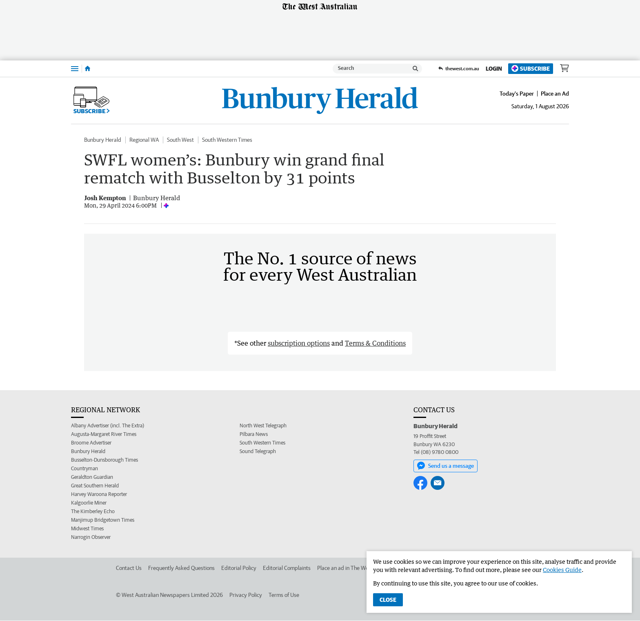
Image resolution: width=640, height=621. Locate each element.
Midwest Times (87, 529)
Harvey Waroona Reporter (99, 494)
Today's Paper (517, 93)
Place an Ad (555, 93)
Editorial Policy (238, 568)
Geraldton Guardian (92, 477)
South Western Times (227, 139)
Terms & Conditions (375, 344)
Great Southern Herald (95, 486)
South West (180, 139)
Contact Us (129, 568)
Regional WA (144, 139)
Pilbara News (254, 434)
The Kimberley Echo (93, 512)
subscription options (299, 344)
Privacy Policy (245, 595)
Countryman (84, 469)
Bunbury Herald (102, 139)
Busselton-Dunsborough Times (104, 460)
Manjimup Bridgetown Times (102, 520)
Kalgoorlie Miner (89, 503)
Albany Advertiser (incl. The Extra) (107, 426)
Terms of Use (284, 595)
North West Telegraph (263, 426)
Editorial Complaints (287, 568)
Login (494, 68)
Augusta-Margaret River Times (103, 434)
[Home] (87, 69)
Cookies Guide (562, 569)
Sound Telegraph (258, 452)
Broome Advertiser (91, 443)
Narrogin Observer (91, 537)
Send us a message (445, 466)
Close (388, 599)
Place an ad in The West (345, 568)
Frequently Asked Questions (181, 568)
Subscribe (530, 68)
